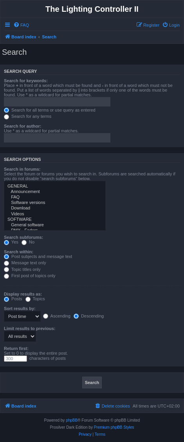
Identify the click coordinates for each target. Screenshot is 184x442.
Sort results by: (20, 308)
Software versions (55, 203)
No (28, 242)
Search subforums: (23, 237)
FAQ (55, 197)
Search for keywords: (26, 80)
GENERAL (55, 186)
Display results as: (23, 294)
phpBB (72, 420)
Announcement (55, 192)
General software (55, 225)
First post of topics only (30, 275)
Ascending (56, 316)
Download (55, 208)
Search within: (18, 251)
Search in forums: (22, 169)
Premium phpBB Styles (114, 427)
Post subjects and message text (38, 256)
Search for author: (22, 126)
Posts (13, 298)
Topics (35, 298)
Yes (11, 242)
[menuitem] (21, 25)
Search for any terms (27, 116)
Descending (89, 316)
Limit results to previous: (29, 328)
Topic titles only (22, 269)
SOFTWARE (55, 219)
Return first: (16, 348)
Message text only (25, 262)
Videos (55, 214)
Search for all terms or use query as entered (50, 110)
